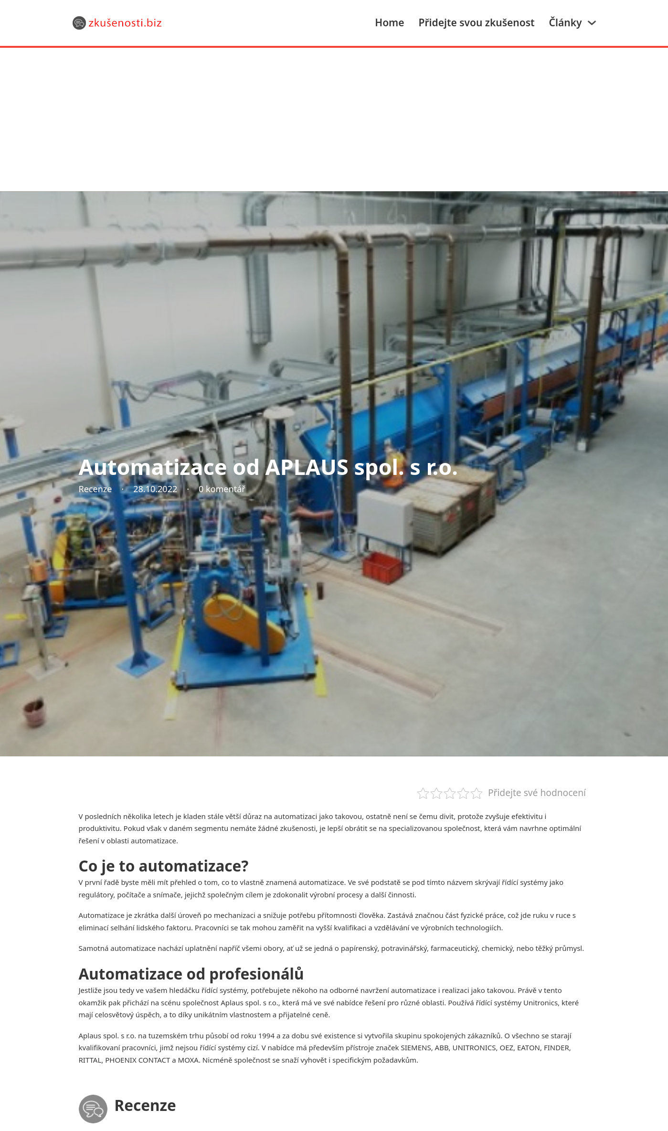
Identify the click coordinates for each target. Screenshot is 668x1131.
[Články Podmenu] (592, 23)
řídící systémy (224, 990)
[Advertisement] (334, 119)
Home (389, 22)
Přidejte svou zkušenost (477, 22)
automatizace (321, 882)
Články (565, 22)
